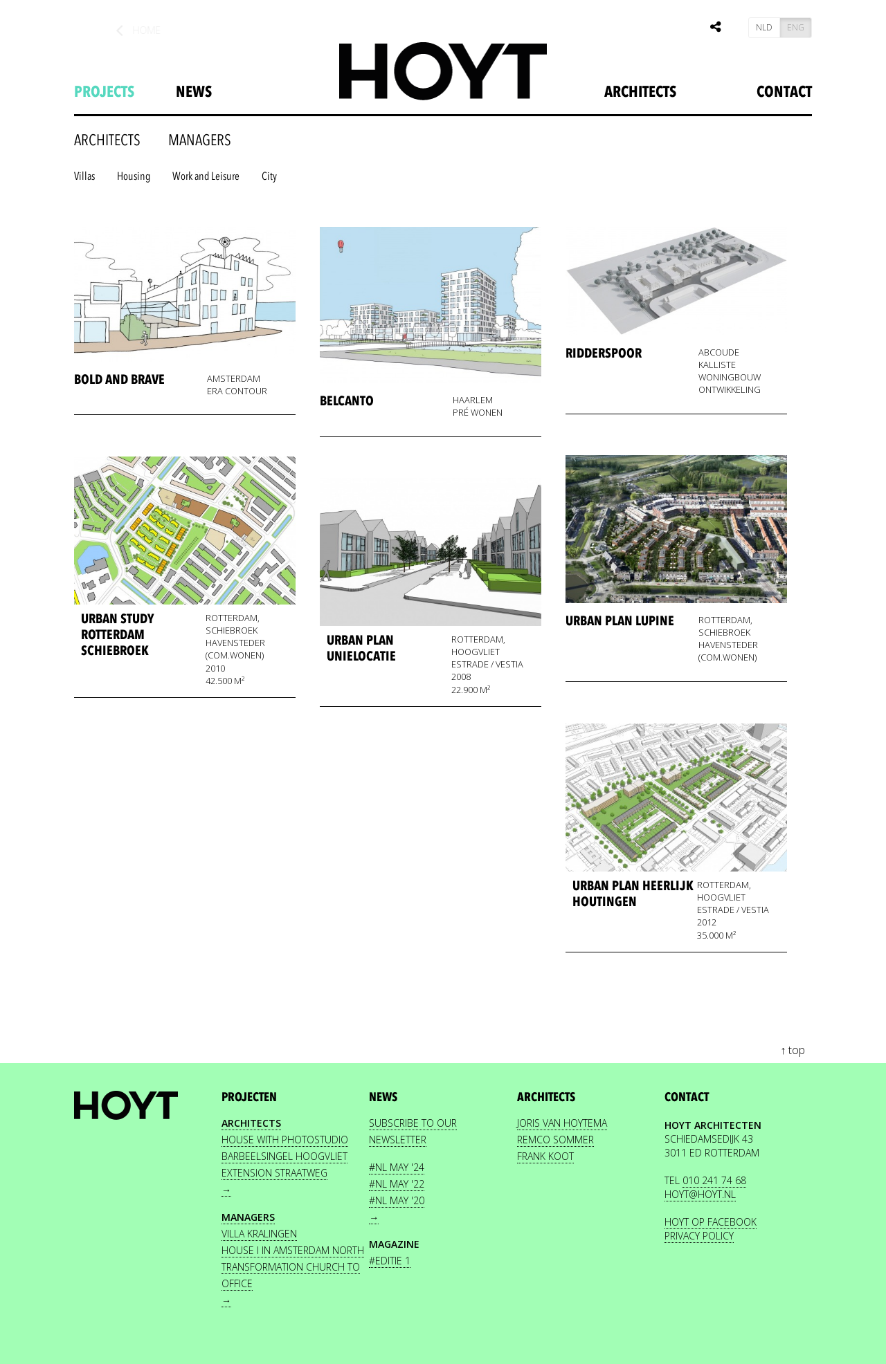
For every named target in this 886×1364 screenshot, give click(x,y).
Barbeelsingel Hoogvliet (284, 1156)
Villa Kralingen (259, 1233)
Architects (640, 92)
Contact (784, 92)
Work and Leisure (205, 176)
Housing (133, 176)
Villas (84, 176)
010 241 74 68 (714, 1180)
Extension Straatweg (274, 1172)
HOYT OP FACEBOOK (710, 1221)
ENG (795, 27)
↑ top (792, 1050)
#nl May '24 (396, 1167)
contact (686, 1097)
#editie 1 (389, 1260)
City (269, 176)
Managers (199, 140)
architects (107, 140)
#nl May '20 (396, 1200)
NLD (764, 27)
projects (104, 92)
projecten (249, 1097)
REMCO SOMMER (555, 1139)
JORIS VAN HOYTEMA (562, 1123)
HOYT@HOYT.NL (700, 1194)
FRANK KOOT (545, 1156)
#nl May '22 (396, 1183)
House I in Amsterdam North (293, 1250)
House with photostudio (285, 1139)
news (194, 92)
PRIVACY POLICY (699, 1235)
